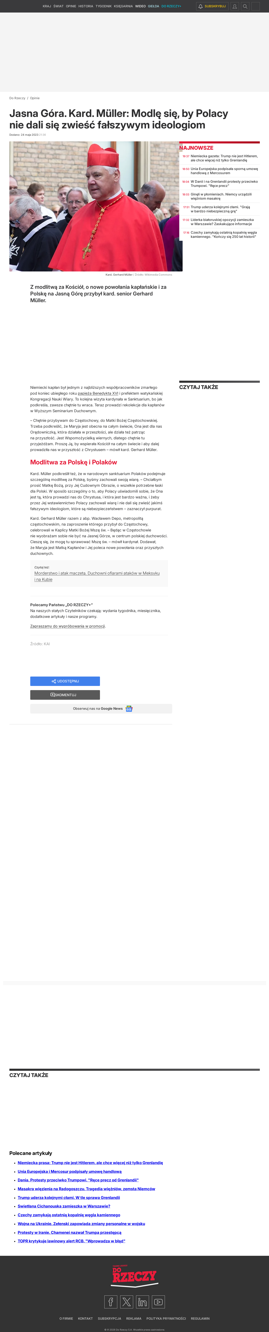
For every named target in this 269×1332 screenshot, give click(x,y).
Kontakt (85, 1319)
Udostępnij (68, 681)
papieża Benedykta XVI (98, 393)
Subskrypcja (109, 1319)
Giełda (153, 6)
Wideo (140, 6)
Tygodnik (104, 6)
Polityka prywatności (166, 1319)
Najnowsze (196, 148)
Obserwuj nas (94, 696)
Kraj (47, 6)
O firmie (66, 1319)
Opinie (71, 6)
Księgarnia (123, 6)
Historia (85, 6)
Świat (58, 6)
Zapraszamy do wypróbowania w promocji (67, 626)
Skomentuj (141, 681)
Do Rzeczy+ (171, 6)
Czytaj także (198, 387)
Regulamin (200, 1319)
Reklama (133, 1319)
